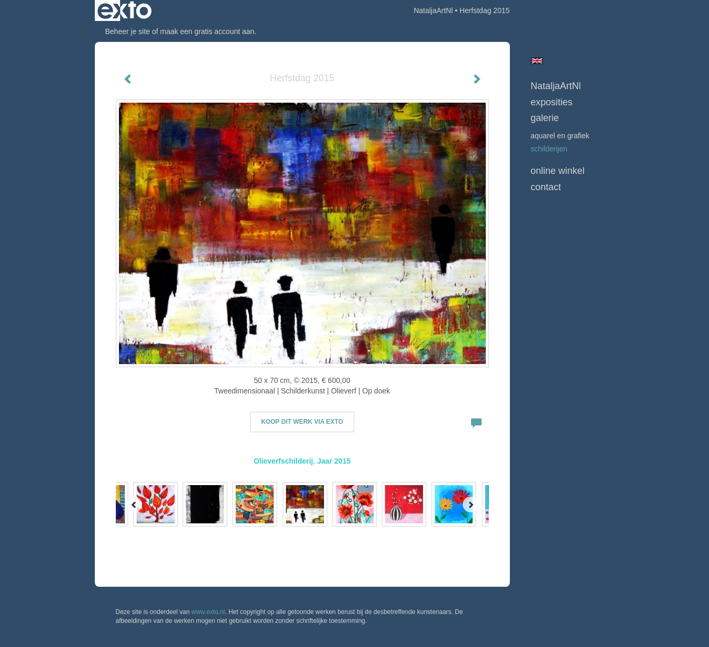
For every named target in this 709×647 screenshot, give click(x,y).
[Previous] (134, 504)
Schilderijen (549, 149)
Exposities (552, 102)
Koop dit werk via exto (302, 421)
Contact (546, 187)
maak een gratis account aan (207, 31)
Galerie (545, 118)
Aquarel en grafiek (560, 135)
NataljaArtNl (433, 10)
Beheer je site (127, 31)
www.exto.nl (208, 612)
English (537, 61)
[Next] (470, 504)
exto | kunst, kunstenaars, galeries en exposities (124, 10)
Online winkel (558, 171)
